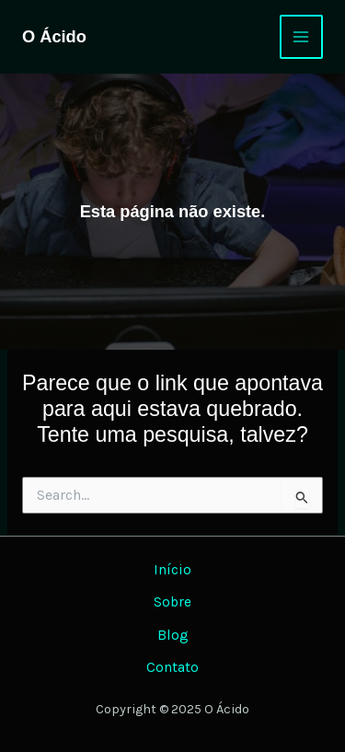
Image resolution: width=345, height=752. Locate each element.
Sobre (172, 602)
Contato (172, 667)
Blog (173, 635)
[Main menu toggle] (301, 36)
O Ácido (54, 36)
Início (172, 569)
